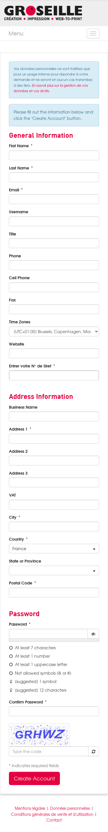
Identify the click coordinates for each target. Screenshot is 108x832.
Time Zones (19, 321)
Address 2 (18, 451)
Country (16, 539)
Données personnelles (70, 808)
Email (14, 189)
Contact (54, 820)
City (12, 517)
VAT (12, 495)
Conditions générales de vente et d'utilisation (52, 814)
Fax (12, 300)
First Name (19, 145)
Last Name (19, 168)
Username (18, 211)
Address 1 (18, 429)
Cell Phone (19, 277)
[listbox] (54, 549)
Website (16, 344)
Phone (15, 255)
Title (12, 234)
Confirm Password (26, 702)
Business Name (23, 407)
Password (18, 624)
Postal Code (20, 583)
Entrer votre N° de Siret (30, 366)
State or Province (25, 561)
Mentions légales (30, 808)
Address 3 (18, 473)
